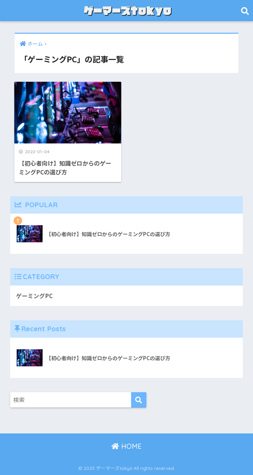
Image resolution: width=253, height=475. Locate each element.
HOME (126, 446)
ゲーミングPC (34, 296)
